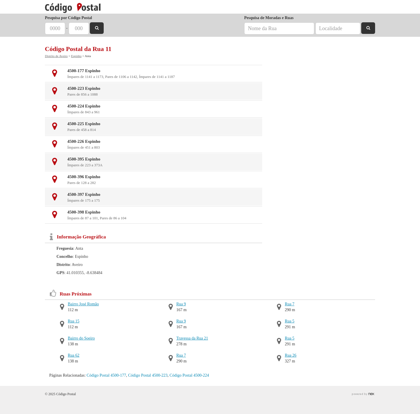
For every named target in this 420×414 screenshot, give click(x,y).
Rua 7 (181, 355)
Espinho (76, 56)
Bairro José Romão (83, 304)
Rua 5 (289, 321)
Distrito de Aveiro (56, 56)
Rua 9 (181, 304)
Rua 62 (73, 355)
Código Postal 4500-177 (106, 375)
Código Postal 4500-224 (189, 375)
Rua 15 (73, 321)
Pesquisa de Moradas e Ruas (268, 18)
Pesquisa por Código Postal (68, 18)
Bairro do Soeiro (81, 338)
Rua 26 (290, 355)
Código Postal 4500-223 (147, 375)
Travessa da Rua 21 (192, 338)
